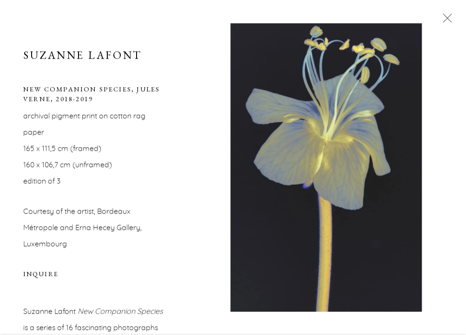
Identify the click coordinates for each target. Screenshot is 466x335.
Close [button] (445, 21)
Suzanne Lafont (82, 56)
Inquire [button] (41, 275)
